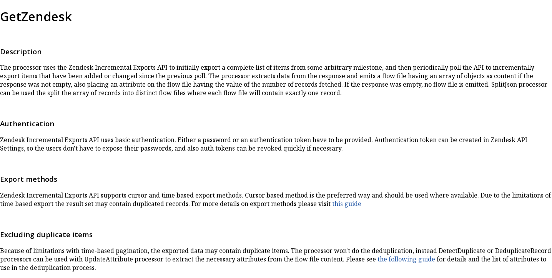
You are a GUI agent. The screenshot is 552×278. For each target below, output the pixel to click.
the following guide (406, 259)
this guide (346, 203)
